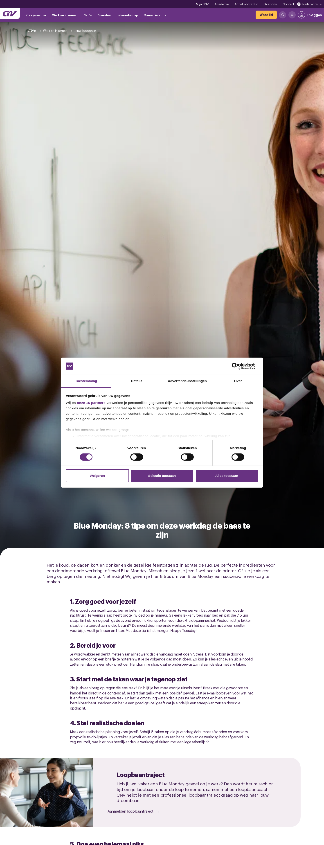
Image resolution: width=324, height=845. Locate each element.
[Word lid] (266, 15)
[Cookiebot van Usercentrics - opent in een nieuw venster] (238, 366)
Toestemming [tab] (86, 381)
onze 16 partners (91, 403)
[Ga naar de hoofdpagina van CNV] (10, 13)
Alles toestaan (226, 476)
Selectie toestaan (162, 476)
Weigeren (97, 476)
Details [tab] (136, 381)
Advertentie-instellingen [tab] (187, 381)
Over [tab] (238, 381)
